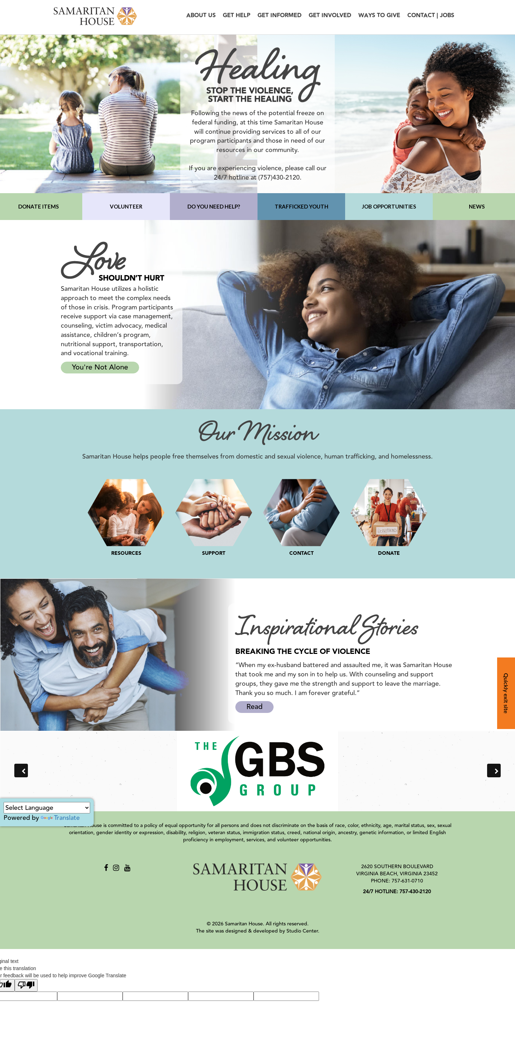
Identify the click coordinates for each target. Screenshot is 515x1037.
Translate (60, 818)
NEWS (477, 206)
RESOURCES (126, 553)
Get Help (236, 15)
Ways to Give (379, 15)
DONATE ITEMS (38, 206)
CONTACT (301, 553)
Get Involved (330, 15)
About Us (201, 15)
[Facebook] (106, 868)
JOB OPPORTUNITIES (389, 206)
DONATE (389, 553)
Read (254, 706)
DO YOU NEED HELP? (213, 206)
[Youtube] (127, 868)
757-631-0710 (407, 881)
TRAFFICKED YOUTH (301, 206)
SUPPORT (213, 553)
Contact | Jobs (430, 15)
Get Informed (279, 15)
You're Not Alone (100, 367)
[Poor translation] (26, 985)
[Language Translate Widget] (47, 807)
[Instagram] (116, 868)
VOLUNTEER (126, 206)
